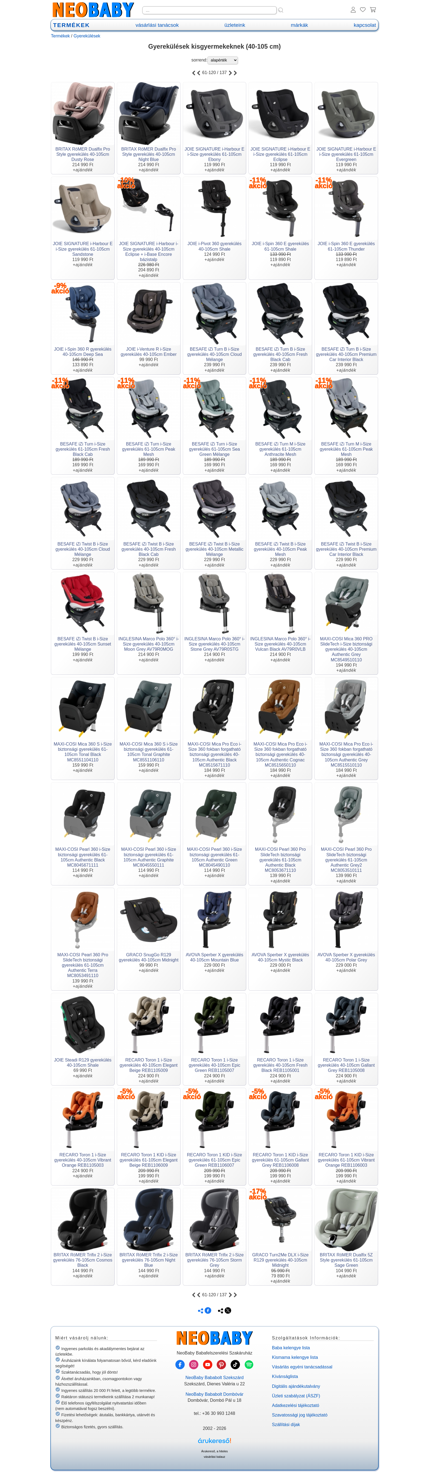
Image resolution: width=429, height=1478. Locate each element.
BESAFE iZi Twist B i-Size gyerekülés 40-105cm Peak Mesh (280, 549)
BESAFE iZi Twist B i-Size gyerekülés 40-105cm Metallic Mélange (214, 549)
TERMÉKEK (71, 25)
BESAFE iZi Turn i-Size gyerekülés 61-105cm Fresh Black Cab (83, 449)
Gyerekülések (87, 36)
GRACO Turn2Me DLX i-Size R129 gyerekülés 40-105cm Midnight (280, 1260)
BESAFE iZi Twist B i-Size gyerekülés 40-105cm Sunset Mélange (82, 644)
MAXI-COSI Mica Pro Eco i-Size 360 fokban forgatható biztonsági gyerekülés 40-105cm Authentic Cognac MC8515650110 (280, 754)
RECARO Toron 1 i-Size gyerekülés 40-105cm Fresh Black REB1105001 (280, 1065)
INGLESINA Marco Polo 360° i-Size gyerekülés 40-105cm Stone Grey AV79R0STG (214, 644)
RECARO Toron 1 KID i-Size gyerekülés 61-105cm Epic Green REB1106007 (214, 1160)
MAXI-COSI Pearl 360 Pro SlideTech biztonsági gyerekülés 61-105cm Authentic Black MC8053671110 (280, 860)
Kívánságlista (285, 1376)
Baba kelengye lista (291, 1347)
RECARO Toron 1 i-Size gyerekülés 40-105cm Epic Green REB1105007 (214, 1065)
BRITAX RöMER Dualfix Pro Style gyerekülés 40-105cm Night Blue (148, 154)
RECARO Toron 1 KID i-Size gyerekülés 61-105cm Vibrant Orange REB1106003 (346, 1160)
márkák (299, 25)
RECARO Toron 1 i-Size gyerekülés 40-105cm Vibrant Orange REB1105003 (82, 1160)
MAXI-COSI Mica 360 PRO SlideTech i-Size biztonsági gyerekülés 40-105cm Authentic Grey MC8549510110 (346, 649)
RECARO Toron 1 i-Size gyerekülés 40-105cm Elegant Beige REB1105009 (149, 1065)
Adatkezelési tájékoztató (295, 1405)
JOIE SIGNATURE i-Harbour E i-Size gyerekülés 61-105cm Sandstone (82, 248)
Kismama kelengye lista (295, 1357)
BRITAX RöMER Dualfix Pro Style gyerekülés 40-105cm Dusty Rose (83, 154)
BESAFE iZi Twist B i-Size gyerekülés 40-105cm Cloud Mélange (83, 549)
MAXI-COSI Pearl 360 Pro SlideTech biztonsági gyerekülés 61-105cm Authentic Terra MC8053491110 (82, 965)
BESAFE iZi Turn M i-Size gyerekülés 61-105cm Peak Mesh (346, 449)
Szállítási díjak (286, 1424)
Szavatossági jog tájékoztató (299, 1415)
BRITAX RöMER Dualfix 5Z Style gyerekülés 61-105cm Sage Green (346, 1260)
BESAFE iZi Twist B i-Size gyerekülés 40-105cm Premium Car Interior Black (346, 549)
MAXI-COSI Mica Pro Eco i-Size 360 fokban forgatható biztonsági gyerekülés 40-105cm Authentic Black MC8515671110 (214, 754)
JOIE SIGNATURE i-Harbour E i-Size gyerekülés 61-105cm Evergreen (346, 154)
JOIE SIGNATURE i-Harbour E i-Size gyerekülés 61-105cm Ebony (214, 154)
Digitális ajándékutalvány (296, 1386)
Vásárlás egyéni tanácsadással (302, 1367)
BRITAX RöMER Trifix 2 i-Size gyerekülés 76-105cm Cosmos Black (82, 1260)
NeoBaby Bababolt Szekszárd (214, 1377)
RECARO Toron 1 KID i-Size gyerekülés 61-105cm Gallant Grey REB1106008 (280, 1160)
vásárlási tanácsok (157, 25)
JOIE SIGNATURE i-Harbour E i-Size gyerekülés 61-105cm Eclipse (280, 154)
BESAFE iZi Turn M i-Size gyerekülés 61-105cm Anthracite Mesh (280, 449)
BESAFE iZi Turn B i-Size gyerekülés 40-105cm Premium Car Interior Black (346, 354)
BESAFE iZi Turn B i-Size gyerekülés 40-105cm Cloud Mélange (214, 354)
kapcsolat (365, 25)
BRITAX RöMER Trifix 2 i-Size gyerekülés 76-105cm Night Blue (149, 1260)
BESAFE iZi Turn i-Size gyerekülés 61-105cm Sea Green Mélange (214, 449)
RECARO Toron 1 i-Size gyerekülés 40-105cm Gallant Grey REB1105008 (346, 1065)
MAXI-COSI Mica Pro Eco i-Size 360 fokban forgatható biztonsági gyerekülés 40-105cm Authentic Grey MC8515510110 (346, 754)
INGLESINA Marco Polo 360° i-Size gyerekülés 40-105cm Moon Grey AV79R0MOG (148, 644)
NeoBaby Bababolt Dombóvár (214, 1394)
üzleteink (234, 25)
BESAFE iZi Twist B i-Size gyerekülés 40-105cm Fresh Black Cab (148, 549)
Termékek (60, 36)
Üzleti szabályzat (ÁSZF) (296, 1396)
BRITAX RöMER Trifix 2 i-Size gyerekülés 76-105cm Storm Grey (214, 1260)
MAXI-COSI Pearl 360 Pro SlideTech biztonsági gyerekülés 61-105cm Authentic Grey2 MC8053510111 (346, 860)
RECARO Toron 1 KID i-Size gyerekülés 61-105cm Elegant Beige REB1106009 (149, 1160)
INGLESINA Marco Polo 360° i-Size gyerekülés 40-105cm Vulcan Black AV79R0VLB (280, 644)
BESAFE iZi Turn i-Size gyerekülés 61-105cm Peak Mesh (148, 449)
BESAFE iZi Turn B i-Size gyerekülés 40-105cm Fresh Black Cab (280, 354)
